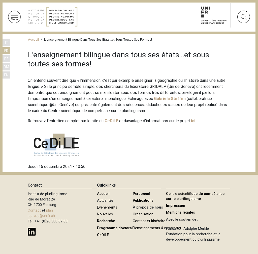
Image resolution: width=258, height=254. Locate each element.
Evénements (107, 207)
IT (6, 43)
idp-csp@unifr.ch (41, 216)
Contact (34, 210)
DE (6, 59)
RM (6, 67)
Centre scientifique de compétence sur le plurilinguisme (195, 196)
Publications (143, 200)
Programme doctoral (115, 228)
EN (6, 75)
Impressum (175, 206)
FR (6, 51)
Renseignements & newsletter (157, 228)
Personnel (141, 194)
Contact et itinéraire (149, 221)
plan (49, 210)
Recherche (106, 221)
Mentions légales (180, 212)
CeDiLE (103, 235)
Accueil (33, 39)
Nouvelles (105, 214)
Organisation (143, 214)
